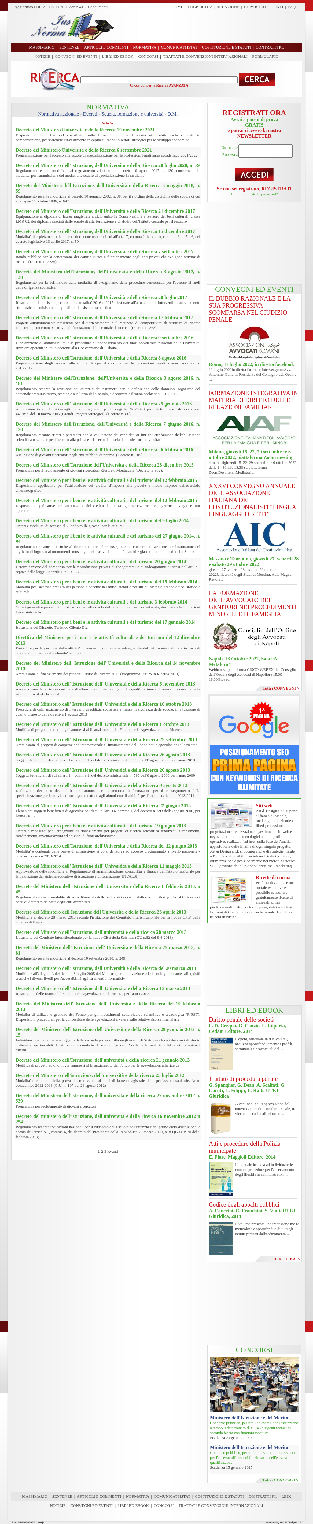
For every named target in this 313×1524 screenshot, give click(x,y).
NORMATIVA (137, 1496)
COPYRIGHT (255, 7)
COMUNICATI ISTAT (172, 1496)
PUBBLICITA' (200, 7)
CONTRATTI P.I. (263, 1496)
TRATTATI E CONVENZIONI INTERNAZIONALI (205, 56)
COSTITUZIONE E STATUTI (219, 1496)
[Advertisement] (210, 27)
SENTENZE (62, 1496)
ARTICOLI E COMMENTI (99, 1496)
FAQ (292, 7)
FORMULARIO (265, 56)
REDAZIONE (228, 7)
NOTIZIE (42, 56)
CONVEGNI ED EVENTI (76, 56)
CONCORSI (148, 56)
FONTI (277, 7)
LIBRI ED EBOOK (118, 56)
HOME (177, 7)
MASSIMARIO (34, 1496)
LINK (286, 1496)
